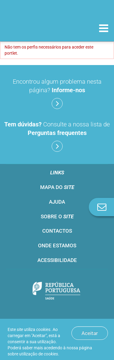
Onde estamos (57, 245)
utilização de (38, 353)
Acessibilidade (57, 260)
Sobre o (57, 216)
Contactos (57, 231)
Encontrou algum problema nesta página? (57, 93)
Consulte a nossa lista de (57, 136)
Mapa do (57, 187)
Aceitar (89, 333)
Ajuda (57, 202)
